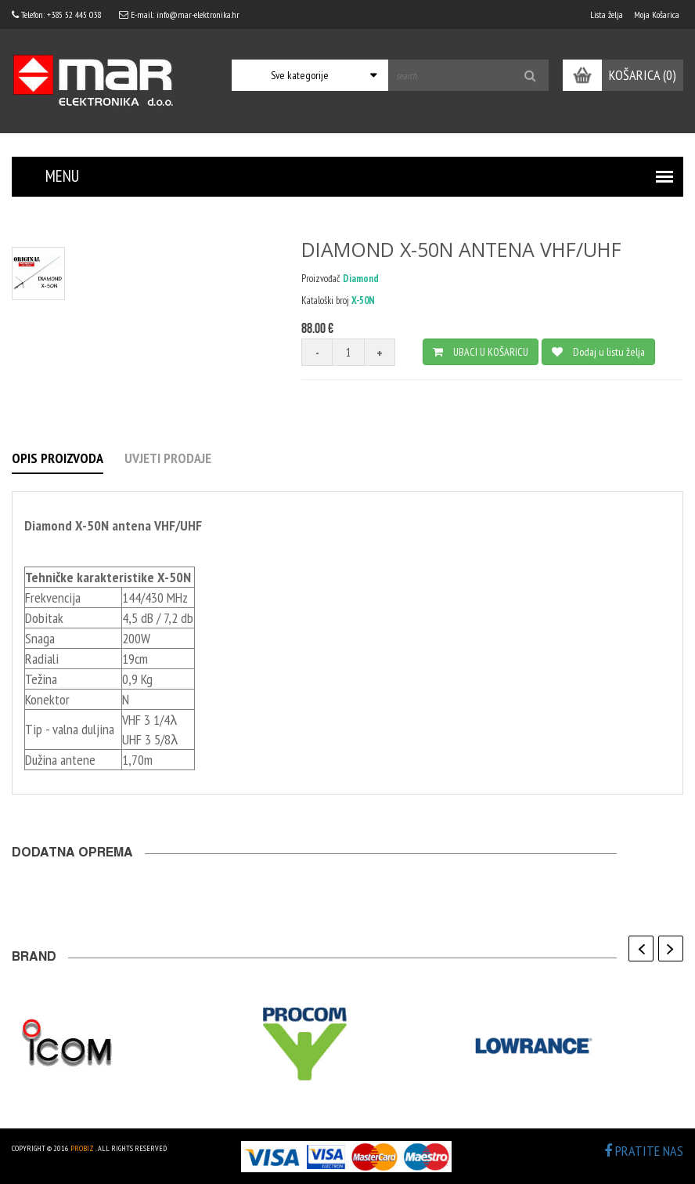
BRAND (34, 958)
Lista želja (606, 14)
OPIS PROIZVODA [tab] (57, 458)
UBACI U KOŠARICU (480, 352)
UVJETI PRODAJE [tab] (167, 458)
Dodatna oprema (72, 854)
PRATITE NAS (643, 1151)
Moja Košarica (656, 14)
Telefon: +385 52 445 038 (56, 14)
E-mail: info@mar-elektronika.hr (179, 14)
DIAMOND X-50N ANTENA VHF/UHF (461, 249)
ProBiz (82, 1148)
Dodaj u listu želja (598, 352)
